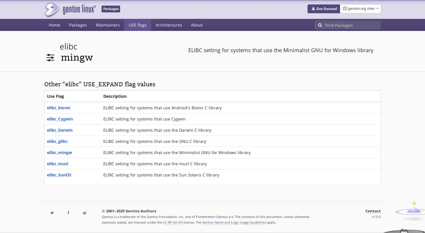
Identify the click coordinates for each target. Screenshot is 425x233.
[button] (324, 8)
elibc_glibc (57, 141)
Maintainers (108, 25)
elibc (68, 46)
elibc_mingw (59, 152)
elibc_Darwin (60, 130)
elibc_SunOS (59, 175)
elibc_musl (57, 163)
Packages (78, 25)
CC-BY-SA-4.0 (173, 222)
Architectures (169, 25)
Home (54, 25)
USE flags (138, 25)
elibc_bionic (59, 107)
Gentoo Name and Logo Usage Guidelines (234, 222)
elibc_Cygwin (60, 119)
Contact (373, 211)
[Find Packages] (353, 25)
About (197, 25)
